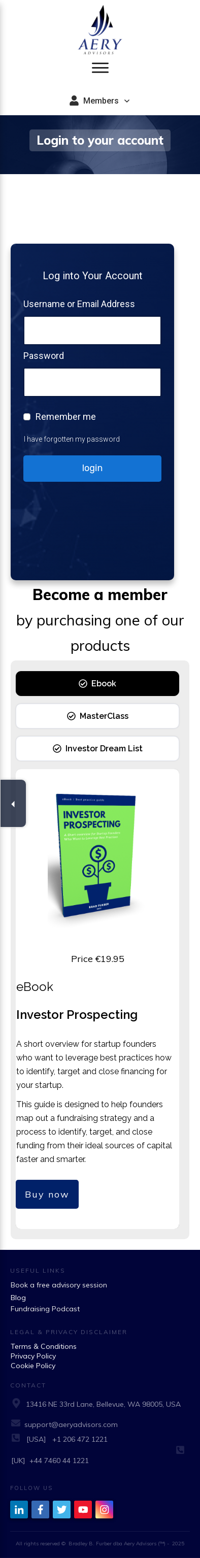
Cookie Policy (33, 1365)
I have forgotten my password (72, 439)
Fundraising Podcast (45, 1308)
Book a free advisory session (59, 1284)
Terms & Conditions (44, 1346)
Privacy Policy (33, 1356)
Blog (18, 1297)
